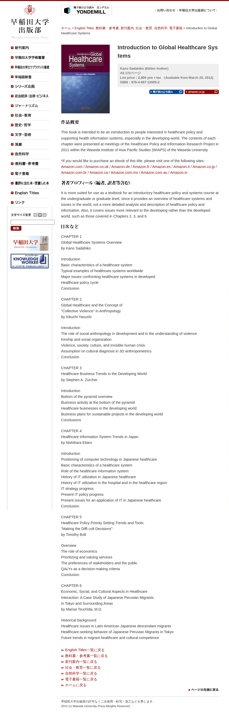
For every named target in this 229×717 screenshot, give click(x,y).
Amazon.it (182, 167)
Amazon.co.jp (204, 167)
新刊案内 (127, 28)
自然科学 (160, 28)
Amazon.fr (141, 167)
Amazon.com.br (74, 172)
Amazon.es (161, 167)
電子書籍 (175, 28)
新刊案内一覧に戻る (81, 662)
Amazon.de (120, 167)
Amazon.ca (99, 172)
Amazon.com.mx (124, 172)
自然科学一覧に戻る (81, 673)
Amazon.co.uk (96, 167)
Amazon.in (179, 172)
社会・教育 (144, 28)
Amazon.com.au (154, 172)
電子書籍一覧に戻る (81, 679)
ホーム (66, 28)
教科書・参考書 (107, 28)
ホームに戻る (76, 685)
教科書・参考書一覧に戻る (86, 656)
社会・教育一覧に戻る (83, 667)
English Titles (84, 28)
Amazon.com (71, 167)
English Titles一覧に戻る (85, 650)
